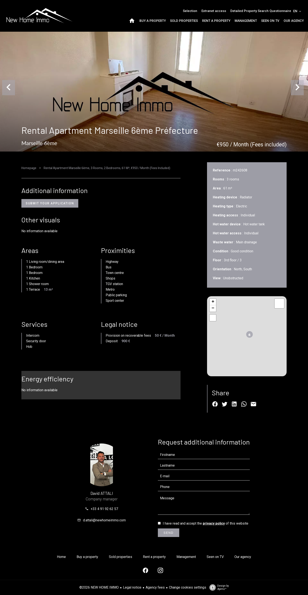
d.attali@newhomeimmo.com (104, 520)
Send (169, 532)
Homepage (28, 168)
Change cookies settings (187, 587)
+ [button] (213, 302)
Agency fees (155, 587)
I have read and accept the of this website (205, 523)
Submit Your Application (50, 203)
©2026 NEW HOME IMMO (99, 587)
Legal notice (132, 587)
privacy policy (214, 523)
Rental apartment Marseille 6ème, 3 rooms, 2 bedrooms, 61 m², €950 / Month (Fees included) (107, 168)
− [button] (213, 308)
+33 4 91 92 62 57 (104, 509)
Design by (218, 587)
